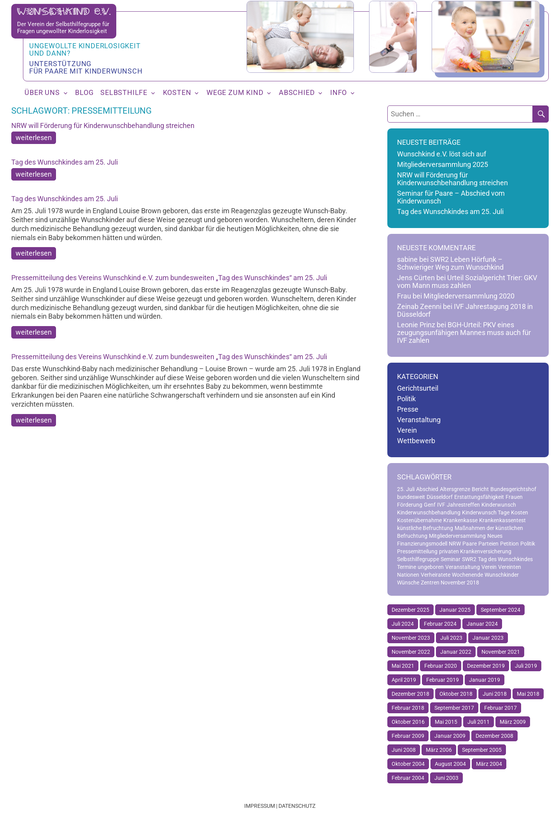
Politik (406, 399)
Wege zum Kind (234, 93)
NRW (455, 543)
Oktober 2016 (408, 722)
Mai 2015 (446, 722)
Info (338, 93)
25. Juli (406, 489)
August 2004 (450, 764)
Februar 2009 (408, 736)
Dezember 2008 (494, 736)
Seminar (450, 559)
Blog (84, 93)
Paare (469, 543)
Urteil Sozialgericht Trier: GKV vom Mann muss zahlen (467, 282)
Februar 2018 (408, 708)
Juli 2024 (403, 624)
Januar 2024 (482, 624)
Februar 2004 (408, 778)
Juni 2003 (446, 778)
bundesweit (411, 497)
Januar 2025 (455, 610)
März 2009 (513, 722)
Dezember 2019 (486, 666)
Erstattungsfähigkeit (479, 497)
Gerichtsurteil (417, 388)
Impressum (259, 806)
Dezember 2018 (410, 694)
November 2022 (411, 652)
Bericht (480, 489)
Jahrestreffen (463, 505)
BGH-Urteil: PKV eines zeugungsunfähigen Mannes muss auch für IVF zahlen (464, 332)
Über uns (42, 93)
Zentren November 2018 (450, 582)
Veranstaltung (419, 420)
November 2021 (500, 652)
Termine (406, 567)
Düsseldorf (440, 497)
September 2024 (500, 610)
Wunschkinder (502, 575)
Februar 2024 (440, 624)
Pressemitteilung (417, 551)
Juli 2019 (526, 666)
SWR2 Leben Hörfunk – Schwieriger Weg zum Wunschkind (450, 263)
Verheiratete (435, 575)
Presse (407, 409)
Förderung (409, 505)
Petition (509, 543)
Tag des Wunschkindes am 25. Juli (64, 162)
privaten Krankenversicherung (475, 551)
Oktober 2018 (455, 694)
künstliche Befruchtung (425, 528)
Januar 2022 (455, 652)
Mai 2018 (528, 694)
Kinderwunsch (498, 505)
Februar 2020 (440, 666)
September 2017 (454, 708)
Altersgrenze (455, 489)
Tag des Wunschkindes (505, 559)
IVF (441, 505)
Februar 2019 (442, 680)
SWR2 (469, 559)
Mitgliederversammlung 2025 (442, 164)
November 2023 (411, 638)
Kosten (177, 93)
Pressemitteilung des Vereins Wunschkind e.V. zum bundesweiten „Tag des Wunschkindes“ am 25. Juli (169, 278)
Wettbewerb (416, 441)
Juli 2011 (478, 722)
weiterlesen (34, 138)
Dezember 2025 (410, 610)
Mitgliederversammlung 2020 (469, 296)
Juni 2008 (404, 750)
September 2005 (482, 750)
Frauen (514, 497)
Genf (430, 505)
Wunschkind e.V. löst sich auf (441, 154)
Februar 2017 (500, 708)
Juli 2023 (451, 638)
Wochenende (467, 575)
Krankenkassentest (502, 520)
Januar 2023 (488, 638)
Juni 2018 (495, 694)
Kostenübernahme (419, 520)
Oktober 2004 (408, 764)
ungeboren (431, 567)
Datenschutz (296, 806)
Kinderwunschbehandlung (428, 512)
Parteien (488, 543)
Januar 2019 (484, 680)
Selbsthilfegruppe (418, 559)
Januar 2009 (450, 736)
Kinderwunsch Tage (485, 512)
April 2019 (404, 680)
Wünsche (408, 582)
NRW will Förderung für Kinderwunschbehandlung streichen (102, 125)
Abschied (297, 93)
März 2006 (439, 750)
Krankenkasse (460, 520)
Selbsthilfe (123, 93)
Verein (407, 430)
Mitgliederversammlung (457, 536)
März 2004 (489, 764)
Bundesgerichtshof (513, 489)
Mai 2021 (403, 666)
